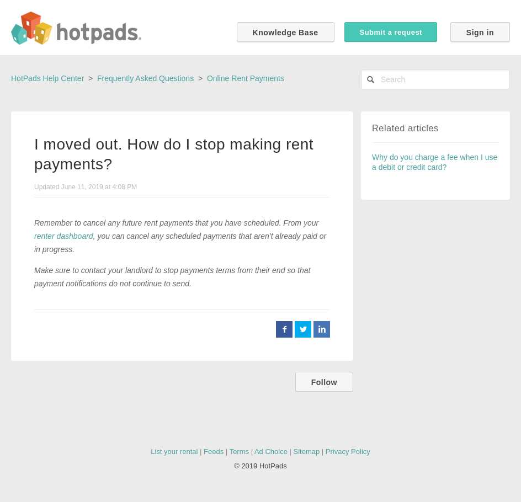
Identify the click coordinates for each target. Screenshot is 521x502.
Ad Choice (271, 451)
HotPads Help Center (47, 78)
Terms (239, 451)
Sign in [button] (480, 32)
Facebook (284, 329)
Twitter (303, 329)
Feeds (214, 451)
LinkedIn (321, 329)
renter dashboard (63, 236)
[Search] (435, 79)
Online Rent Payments (245, 78)
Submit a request (390, 32)
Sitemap (307, 451)
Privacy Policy (348, 451)
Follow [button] (324, 382)
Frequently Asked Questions (145, 78)
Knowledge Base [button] (285, 32)
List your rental (174, 451)
